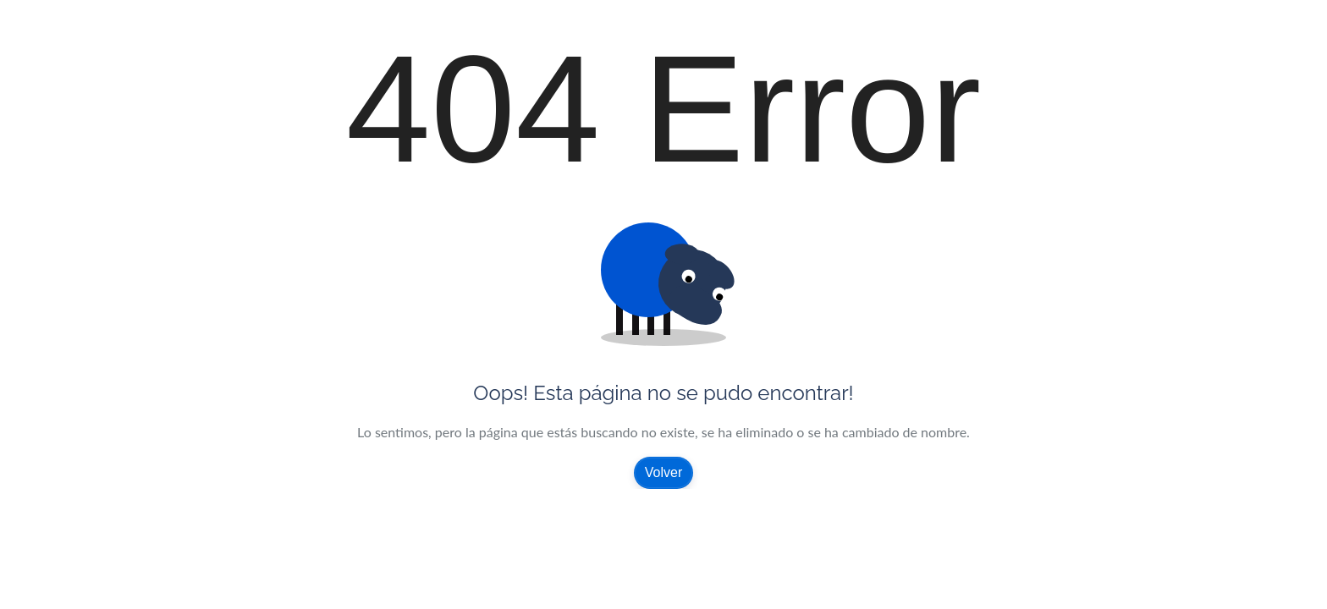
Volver (663, 472)
